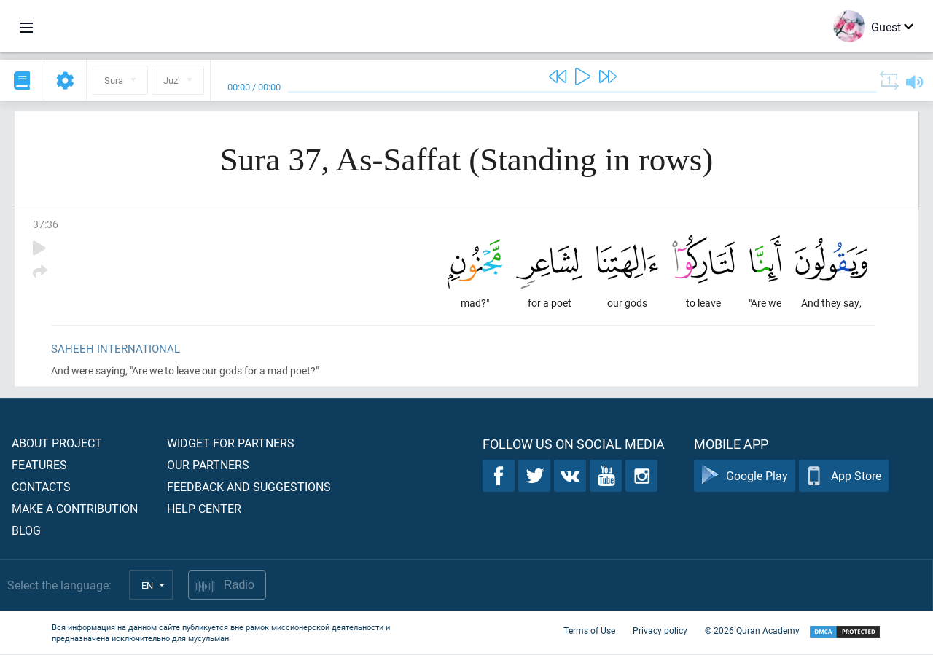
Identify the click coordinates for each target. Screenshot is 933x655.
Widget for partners (230, 443)
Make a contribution (75, 509)
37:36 (45, 224)
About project (57, 443)
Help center (204, 509)
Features (39, 465)
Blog (26, 530)
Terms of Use (589, 632)
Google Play (744, 477)
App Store (843, 477)
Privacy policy (660, 632)
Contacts (41, 487)
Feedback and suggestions (249, 487)
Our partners (208, 465)
